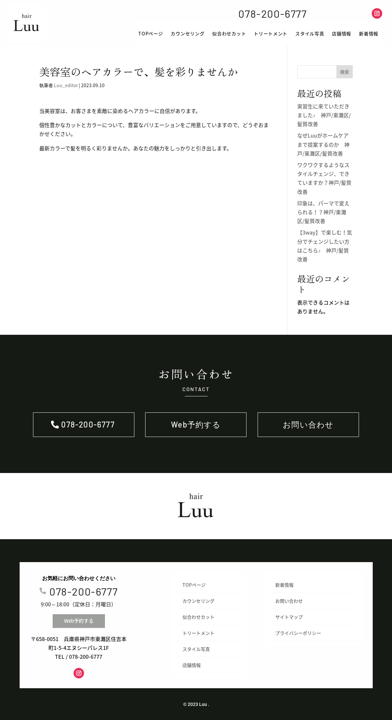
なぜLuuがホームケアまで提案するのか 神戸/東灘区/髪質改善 (323, 144)
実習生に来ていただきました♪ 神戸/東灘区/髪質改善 (324, 115)
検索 (344, 71)
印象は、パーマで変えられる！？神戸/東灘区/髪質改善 (323, 212)
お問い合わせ (308, 424)
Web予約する (339, 13)
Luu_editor (66, 85)
